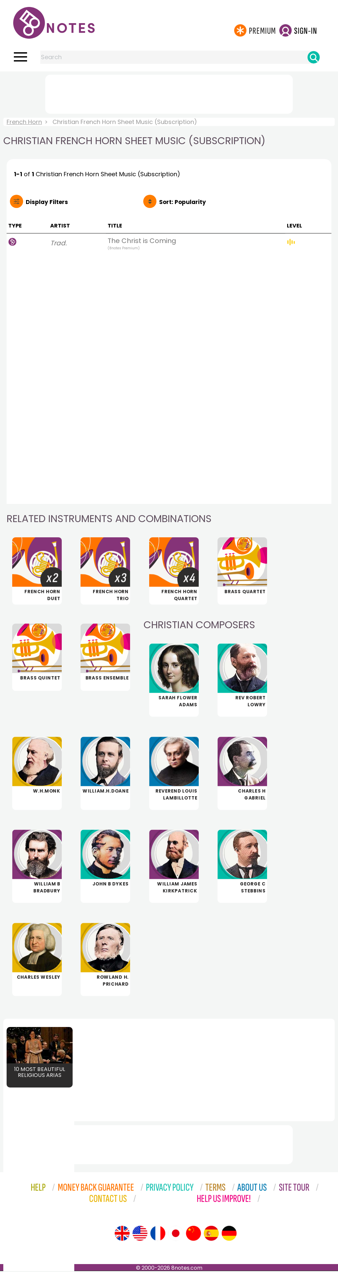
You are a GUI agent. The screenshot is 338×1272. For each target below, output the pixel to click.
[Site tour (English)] (122, 1234)
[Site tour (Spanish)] (211, 1234)
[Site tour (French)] (158, 1234)
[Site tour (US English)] (140, 1234)
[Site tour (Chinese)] (193, 1234)
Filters (47, 202)
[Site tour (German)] (229, 1234)
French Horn (24, 122)
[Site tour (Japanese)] (175, 1234)
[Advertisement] (169, 93)
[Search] (313, 57)
